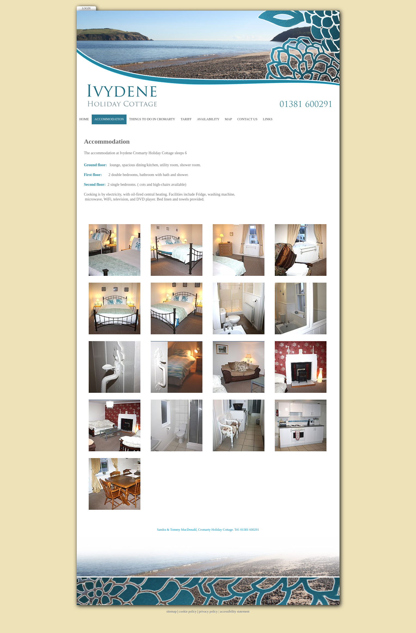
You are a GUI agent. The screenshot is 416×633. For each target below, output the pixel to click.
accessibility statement (234, 611)
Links (267, 119)
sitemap (172, 611)
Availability (208, 119)
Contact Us (247, 119)
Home (84, 119)
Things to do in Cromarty (152, 119)
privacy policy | (209, 611)
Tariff (186, 119)
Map (228, 119)
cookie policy (188, 611)
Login (86, 8)
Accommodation (109, 119)
